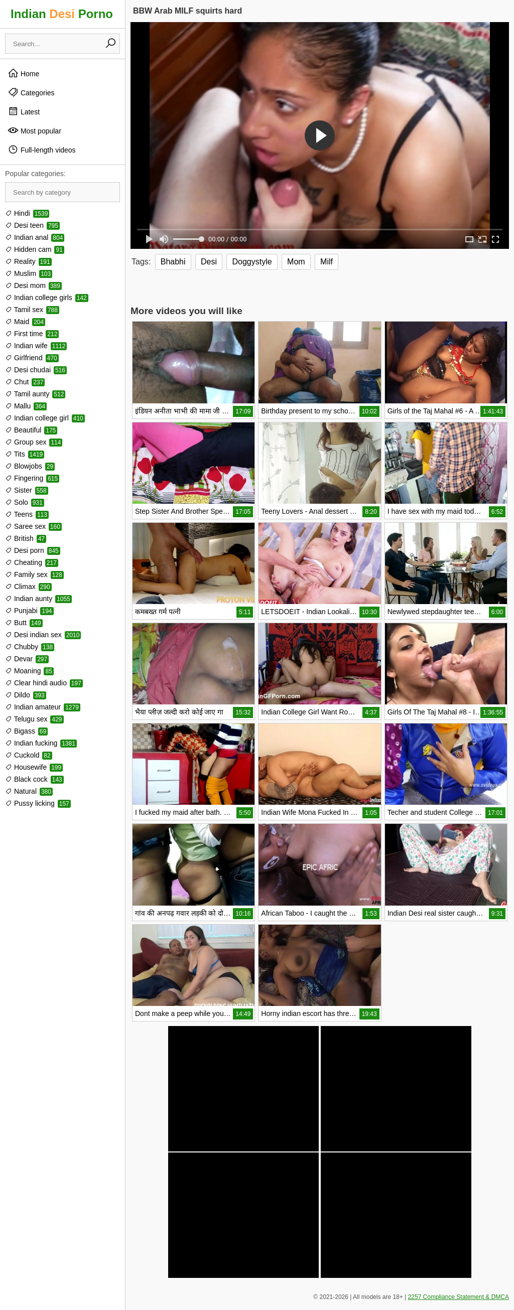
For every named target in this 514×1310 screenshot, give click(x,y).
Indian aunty (38, 599)
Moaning (29, 671)
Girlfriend (32, 358)
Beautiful (31, 430)
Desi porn (32, 550)
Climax (28, 587)
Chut (25, 382)
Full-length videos (42, 149)
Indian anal (34, 237)
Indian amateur (42, 707)
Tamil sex (32, 310)
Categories (31, 92)
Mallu (26, 406)
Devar (27, 659)
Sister (26, 490)
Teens (27, 514)
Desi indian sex (43, 635)
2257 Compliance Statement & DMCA (458, 1296)
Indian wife (36, 346)
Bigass (26, 731)
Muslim (28, 273)
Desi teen (32, 225)
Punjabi (29, 611)
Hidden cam (34, 249)
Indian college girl (45, 418)
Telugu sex (34, 719)
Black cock (34, 779)
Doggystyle (252, 261)
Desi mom (33, 285)
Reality (28, 261)
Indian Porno (62, 14)
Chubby (29, 647)
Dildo (25, 695)
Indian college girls (46, 298)
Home (23, 73)
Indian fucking (41, 743)
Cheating (31, 562)
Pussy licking (38, 803)
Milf (326, 261)
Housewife (34, 767)
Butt (24, 623)
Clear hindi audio (44, 683)
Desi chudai (36, 370)
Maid (25, 322)
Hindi (27, 213)
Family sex (34, 574)
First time (32, 334)
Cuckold (28, 755)
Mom (296, 261)
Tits (24, 454)
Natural (29, 791)
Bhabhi (173, 261)
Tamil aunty (35, 394)
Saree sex (33, 526)
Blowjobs (30, 466)
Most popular (34, 130)
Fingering (32, 478)
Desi (209, 261)
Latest (24, 111)
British (25, 538)
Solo (24, 502)
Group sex (33, 442)
